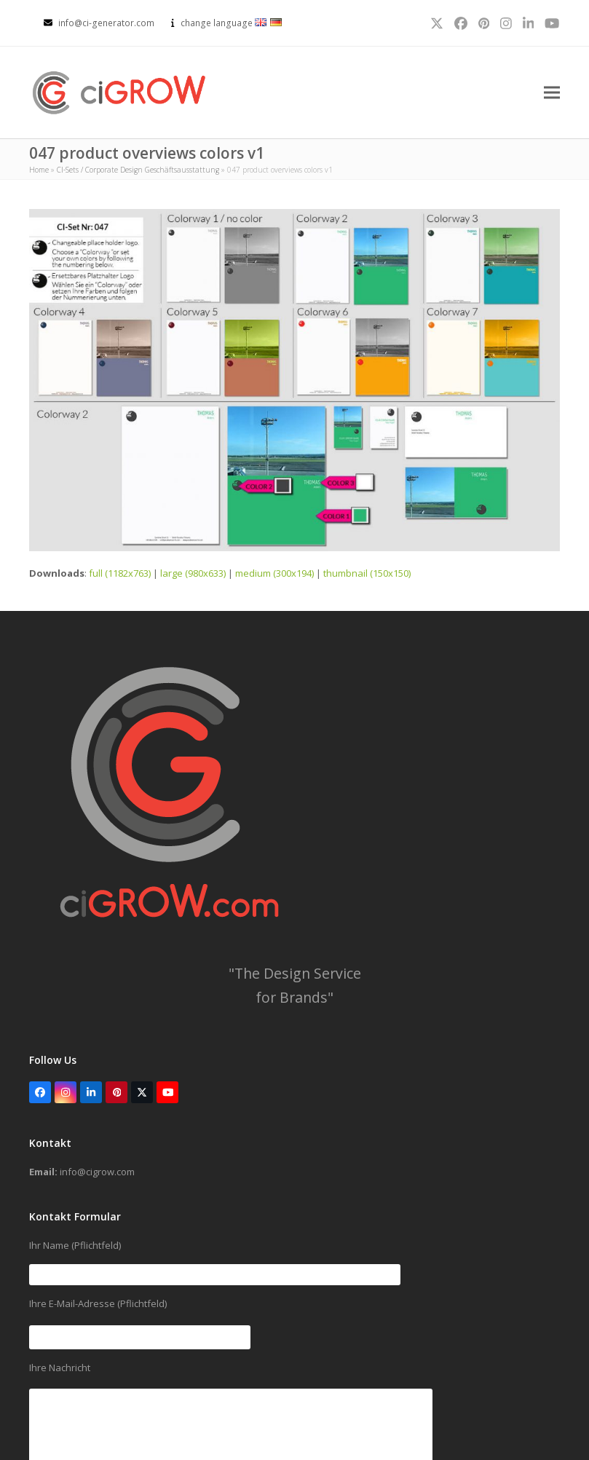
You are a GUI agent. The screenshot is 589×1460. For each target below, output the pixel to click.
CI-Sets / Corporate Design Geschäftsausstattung (138, 170)
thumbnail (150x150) (367, 573)
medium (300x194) (274, 573)
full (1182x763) (120, 573)
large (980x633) (193, 573)
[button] (552, 93)
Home (39, 170)
